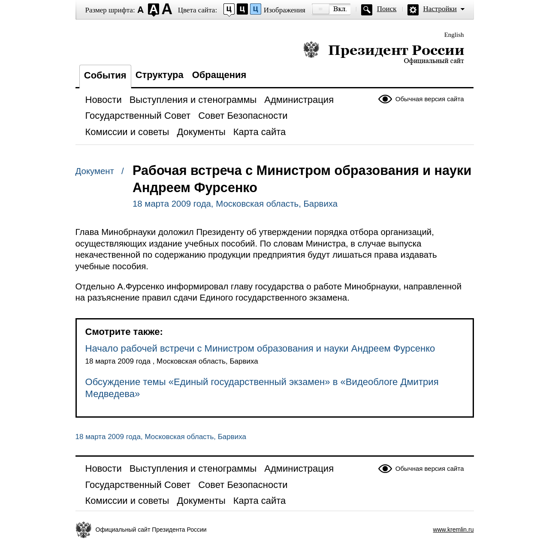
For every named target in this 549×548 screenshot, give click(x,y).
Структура (160, 74)
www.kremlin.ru (453, 529)
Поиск (387, 9)
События (105, 75)
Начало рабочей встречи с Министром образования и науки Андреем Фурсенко (260, 348)
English (454, 34)
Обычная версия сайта (429, 98)
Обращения (219, 74)
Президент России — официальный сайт (383, 52)
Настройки (440, 9)
